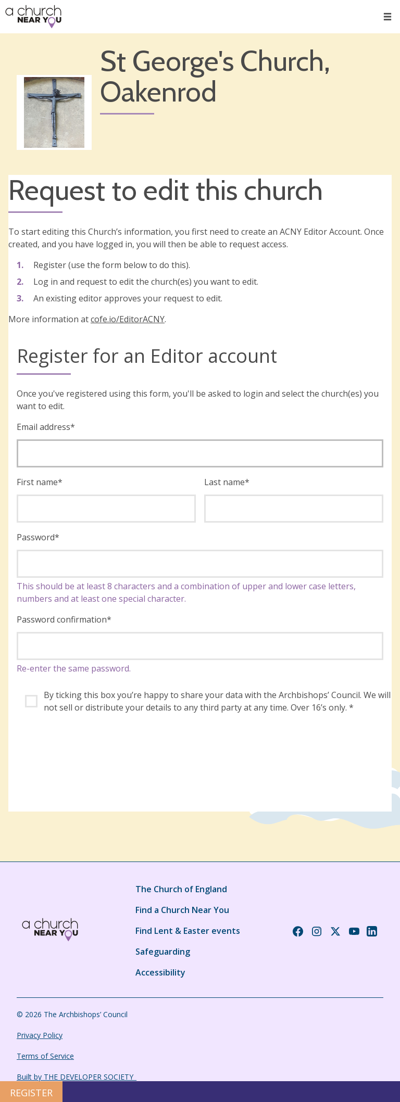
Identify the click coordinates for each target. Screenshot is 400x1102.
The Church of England (181, 889)
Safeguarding (162, 951)
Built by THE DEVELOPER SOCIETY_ (76, 1077)
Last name (226, 482)
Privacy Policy (40, 1035)
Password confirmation (64, 619)
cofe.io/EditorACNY (128, 319)
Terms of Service (45, 1056)
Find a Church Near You (182, 910)
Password (38, 537)
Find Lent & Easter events (187, 930)
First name (40, 482)
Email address (46, 427)
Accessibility (160, 972)
